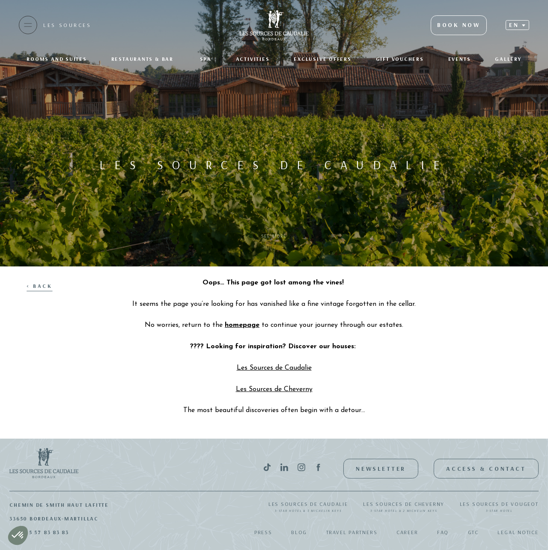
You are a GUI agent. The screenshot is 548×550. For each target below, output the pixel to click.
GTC (473, 532)
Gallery (508, 59)
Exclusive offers (322, 59)
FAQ (443, 532)
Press (263, 532)
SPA (205, 59)
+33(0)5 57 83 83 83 (39, 532)
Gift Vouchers (400, 59)
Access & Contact (486, 468)
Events (459, 59)
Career (407, 532)
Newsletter (381, 468)
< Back (39, 286)
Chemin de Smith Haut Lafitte (59, 505)
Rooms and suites (56, 59)
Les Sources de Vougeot (499, 507)
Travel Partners (352, 532)
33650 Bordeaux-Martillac (53, 518)
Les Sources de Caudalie (308, 507)
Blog (299, 532)
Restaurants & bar (143, 59)
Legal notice (517, 532)
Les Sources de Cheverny (403, 507)
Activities (253, 59)
